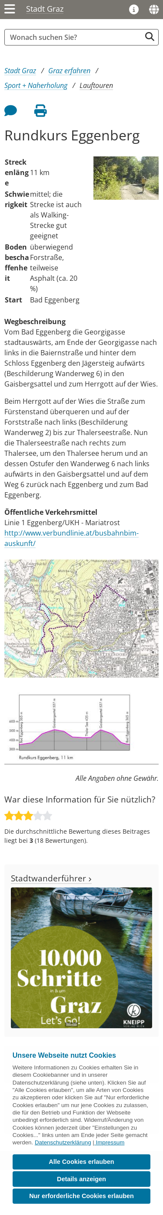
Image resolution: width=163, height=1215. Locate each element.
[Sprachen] (154, 9)
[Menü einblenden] (9, 9)
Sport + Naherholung (35, 85)
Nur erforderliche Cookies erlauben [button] (81, 1195)
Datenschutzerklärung (63, 1142)
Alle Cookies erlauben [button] (81, 1161)
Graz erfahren (69, 70)
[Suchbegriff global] (75, 37)
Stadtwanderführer (51, 878)
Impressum (110, 1142)
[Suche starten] (149, 36)
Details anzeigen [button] (81, 1179)
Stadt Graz (44, 8)
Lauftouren (96, 85)
